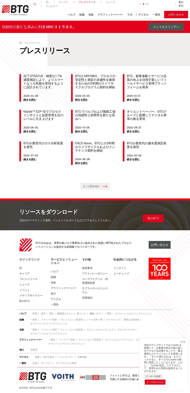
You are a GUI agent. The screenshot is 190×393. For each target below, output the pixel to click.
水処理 (33, 349)
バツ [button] (183, 342)
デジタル (143, 14)
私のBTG (181, 3)
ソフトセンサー (66, 357)
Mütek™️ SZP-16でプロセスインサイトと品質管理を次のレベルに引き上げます (43, 115)
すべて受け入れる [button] (155, 382)
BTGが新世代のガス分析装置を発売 (43, 145)
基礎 (37, 357)
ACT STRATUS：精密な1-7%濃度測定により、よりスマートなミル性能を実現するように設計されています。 (43, 81)
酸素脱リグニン (65, 313)
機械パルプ (95, 313)
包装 (91, 14)
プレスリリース (87, 2)
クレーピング (113, 319)
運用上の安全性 (131, 319)
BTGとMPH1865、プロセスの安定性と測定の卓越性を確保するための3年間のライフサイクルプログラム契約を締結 (95, 81)
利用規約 (87, 298)
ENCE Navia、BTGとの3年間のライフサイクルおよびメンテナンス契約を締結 (95, 147)
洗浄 (43, 313)
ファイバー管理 (49, 319)
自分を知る (48, 357)
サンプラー (46, 363)
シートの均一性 (95, 319)
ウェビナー (52, 6)
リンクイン (119, 268)
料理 (35, 313)
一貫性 (156, 14)
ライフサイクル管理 (66, 363)
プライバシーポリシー (95, 273)
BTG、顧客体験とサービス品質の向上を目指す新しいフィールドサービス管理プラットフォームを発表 (147, 81)
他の (53, 293)
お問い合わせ (176, 14)
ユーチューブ (121, 273)
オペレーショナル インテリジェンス (133, 313)
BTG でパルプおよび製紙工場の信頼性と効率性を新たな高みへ (95, 115)
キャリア (63, 2)
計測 (35, 363)
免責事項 (87, 268)
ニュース (110, 2)
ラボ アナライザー (127, 329)
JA (145, 3)
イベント (24, 290)
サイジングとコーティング (100, 329)
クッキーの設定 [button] (153, 376)
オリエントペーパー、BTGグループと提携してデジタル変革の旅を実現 (147, 115)
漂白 (51, 313)
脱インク (81, 313)
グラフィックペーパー (110, 14)
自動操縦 (82, 357)
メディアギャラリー (31, 295)
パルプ (71, 14)
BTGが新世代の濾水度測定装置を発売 (146, 145)
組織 (81, 14)
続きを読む (29, 99)
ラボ (129, 14)
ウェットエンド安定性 (71, 319)
